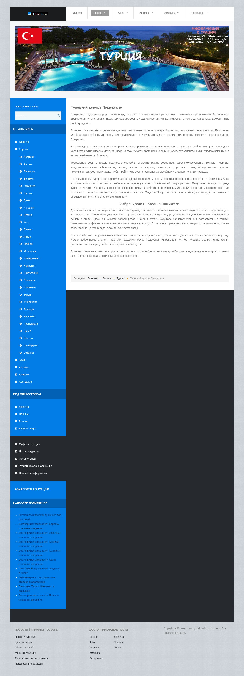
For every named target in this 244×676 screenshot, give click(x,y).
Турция (28, 292)
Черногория (31, 321)
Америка (24, 372)
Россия (23, 419)
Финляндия (30, 299)
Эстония (29, 350)
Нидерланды (31, 256)
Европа (23, 147)
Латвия (28, 227)
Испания (29, 205)
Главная (24, 139)
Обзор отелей (27, 456)
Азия (22, 357)
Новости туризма (29, 449)
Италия (28, 212)
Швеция (28, 336)
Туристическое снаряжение (35, 464)
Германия (29, 183)
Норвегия (29, 263)
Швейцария (31, 343)
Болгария (29, 169)
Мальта (28, 241)
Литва (27, 234)
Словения (30, 285)
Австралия (25, 379)
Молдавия (30, 249)
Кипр (26, 220)
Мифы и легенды (29, 442)
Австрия (29, 154)
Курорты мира (27, 426)
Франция (29, 307)
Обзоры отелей (24, 645)
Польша (24, 412)
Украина (24, 404)
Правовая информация (33, 471)
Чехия (27, 328)
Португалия (31, 270)
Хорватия (29, 314)
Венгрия (29, 176)
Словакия (29, 278)
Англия (28, 162)
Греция (28, 191)
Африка (23, 365)
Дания (27, 198)
